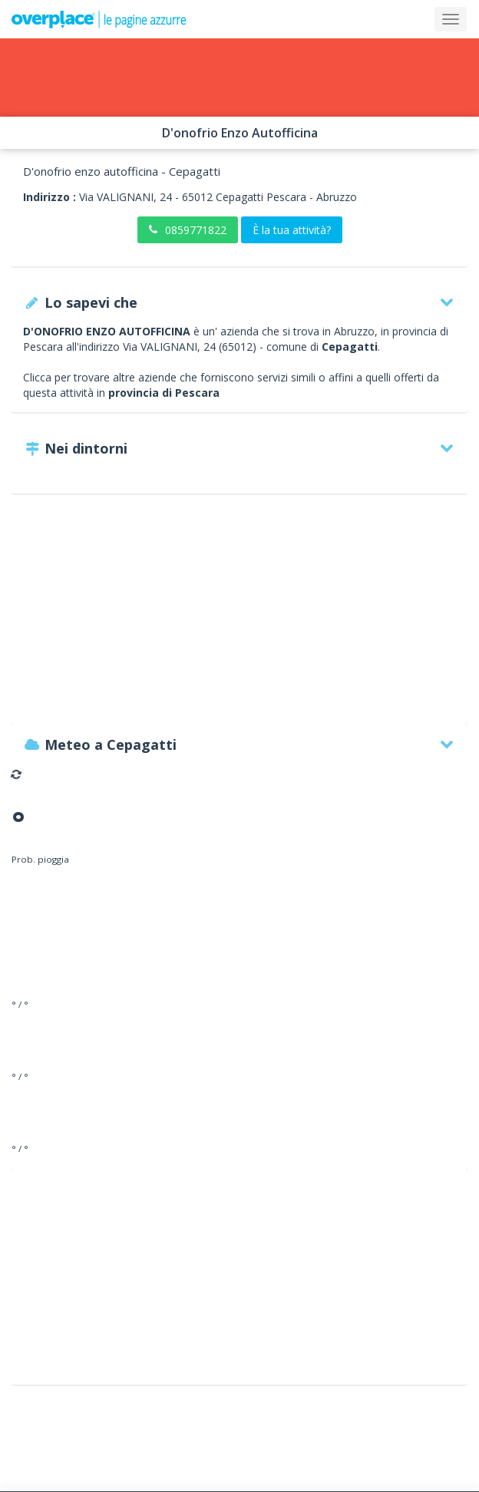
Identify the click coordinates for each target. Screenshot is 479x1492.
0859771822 (187, 230)
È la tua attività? (292, 230)
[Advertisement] (239, 616)
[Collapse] (450, 19)
